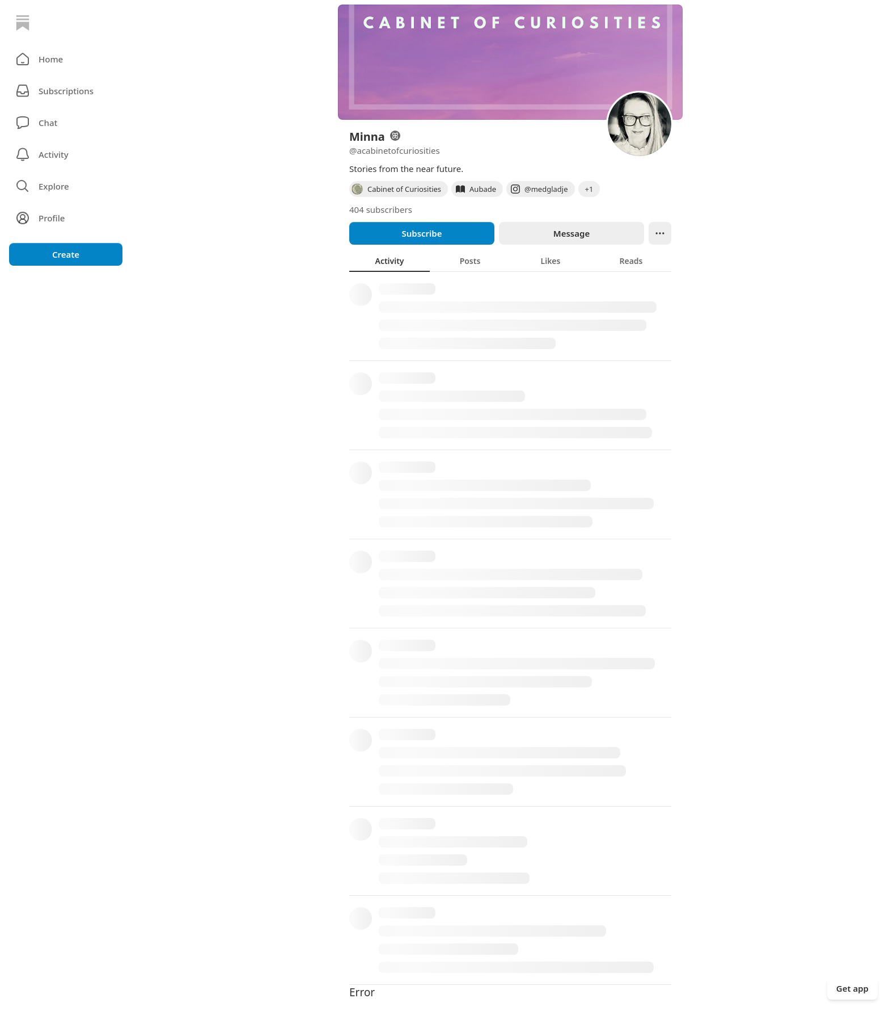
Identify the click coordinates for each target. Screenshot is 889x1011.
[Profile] (65, 218)
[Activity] (65, 154)
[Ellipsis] (660, 233)
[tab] (389, 260)
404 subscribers (380, 209)
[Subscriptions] (65, 90)
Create (65, 254)
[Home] (22, 22)
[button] (65, 59)
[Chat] (65, 122)
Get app (852, 988)
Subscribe (421, 233)
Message (571, 233)
